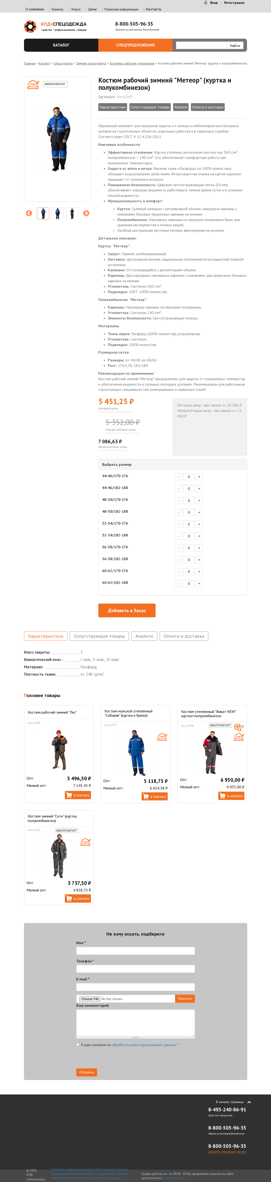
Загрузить (185, 998)
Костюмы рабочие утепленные (132, 63)
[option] (57, 139)
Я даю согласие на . (127, 1044)
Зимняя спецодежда (91, 63)
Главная (29, 63)
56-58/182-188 (115, 558)
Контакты (153, 9)
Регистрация (234, 2)
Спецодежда (63, 63)
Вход (214, 2)
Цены (92, 9)
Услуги (76, 9)
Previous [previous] (29, 213)
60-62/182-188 (115, 582)
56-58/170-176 (115, 547)
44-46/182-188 (115, 487)
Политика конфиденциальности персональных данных (89, 1169)
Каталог (73, 45)
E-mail (83, 979)
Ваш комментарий (92, 1005)
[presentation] (112, 1059)
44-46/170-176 (115, 475)
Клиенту (57, 9)
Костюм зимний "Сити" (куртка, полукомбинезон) (52, 818)
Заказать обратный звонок (227, 1152)
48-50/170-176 (115, 499)
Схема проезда (174, 1178)
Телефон (85, 961)
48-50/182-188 (115, 511)
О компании (35, 9)
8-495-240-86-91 (227, 1109)
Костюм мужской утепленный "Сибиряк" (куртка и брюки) (128, 713)
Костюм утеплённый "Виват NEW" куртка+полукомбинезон (208, 713)
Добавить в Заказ (127, 610)
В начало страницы (230, 1102)
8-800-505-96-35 (134, 24)
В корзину (82, 795)
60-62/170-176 (115, 570)
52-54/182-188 (115, 535)
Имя (81, 942)
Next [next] (86, 213)
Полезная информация (121, 9)
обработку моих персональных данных (144, 1044)
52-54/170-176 (115, 523)
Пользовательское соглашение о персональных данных (90, 1174)
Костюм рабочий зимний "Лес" (52, 712)
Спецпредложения (141, 45)
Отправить (86, 1072)
